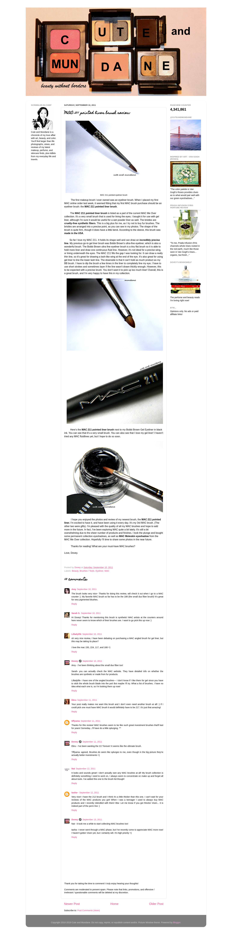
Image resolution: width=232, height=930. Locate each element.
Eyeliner (99, 571)
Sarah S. (75, 613)
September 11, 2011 (87, 700)
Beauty (75, 571)
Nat (73, 768)
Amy (73, 589)
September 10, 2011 (87, 589)
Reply (74, 604)
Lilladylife (76, 634)
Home (114, 903)
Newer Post (72, 903)
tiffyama (75, 721)
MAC (106, 571)
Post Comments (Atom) (88, 910)
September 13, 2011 (92, 819)
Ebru (73, 700)
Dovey (74, 661)
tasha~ (74, 792)
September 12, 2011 (85, 768)
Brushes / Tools (87, 571)
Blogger (176, 922)
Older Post (156, 903)
